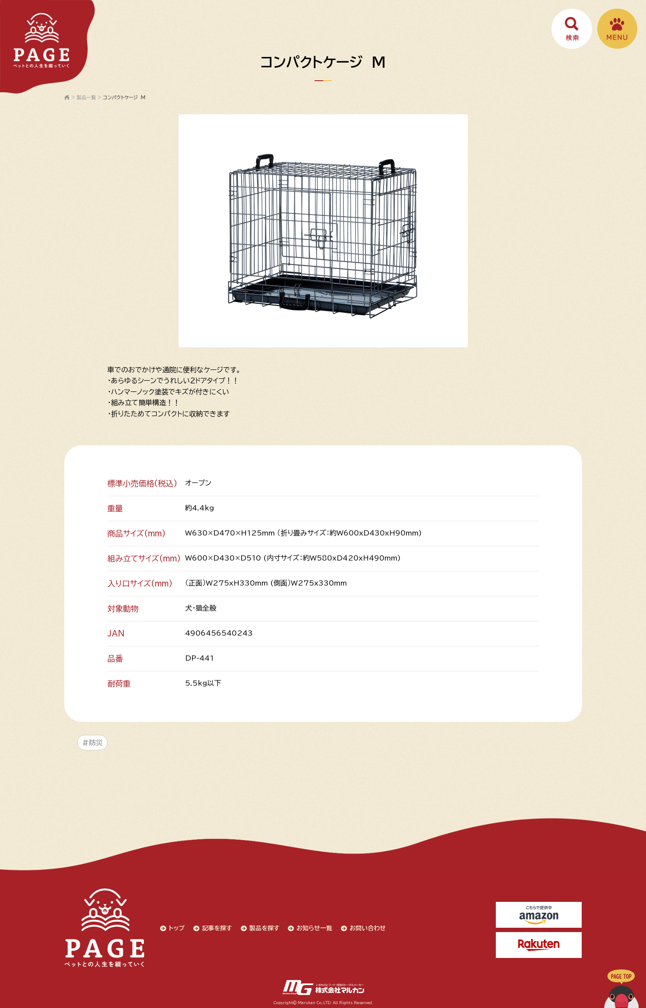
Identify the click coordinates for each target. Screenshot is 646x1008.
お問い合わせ (367, 927)
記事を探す (216, 927)
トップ (176, 927)
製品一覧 (86, 97)
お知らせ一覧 (314, 927)
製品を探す (264, 927)
